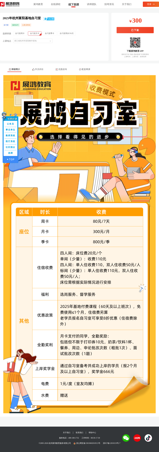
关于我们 (126, 4)
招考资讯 (109, 4)
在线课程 (55, 4)
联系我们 (79, 433)
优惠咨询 (61, 69)
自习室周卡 (20, 33)
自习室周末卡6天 (67, 33)
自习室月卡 (34, 33)
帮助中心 (92, 433)
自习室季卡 (49, 33)
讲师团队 (91, 4)
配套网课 (84, 69)
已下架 (135, 30)
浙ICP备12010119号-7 (111, 443)
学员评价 (37, 69)
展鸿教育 (38, 4)
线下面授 (73, 4)
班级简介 (14, 69)
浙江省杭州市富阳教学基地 (25, 41)
